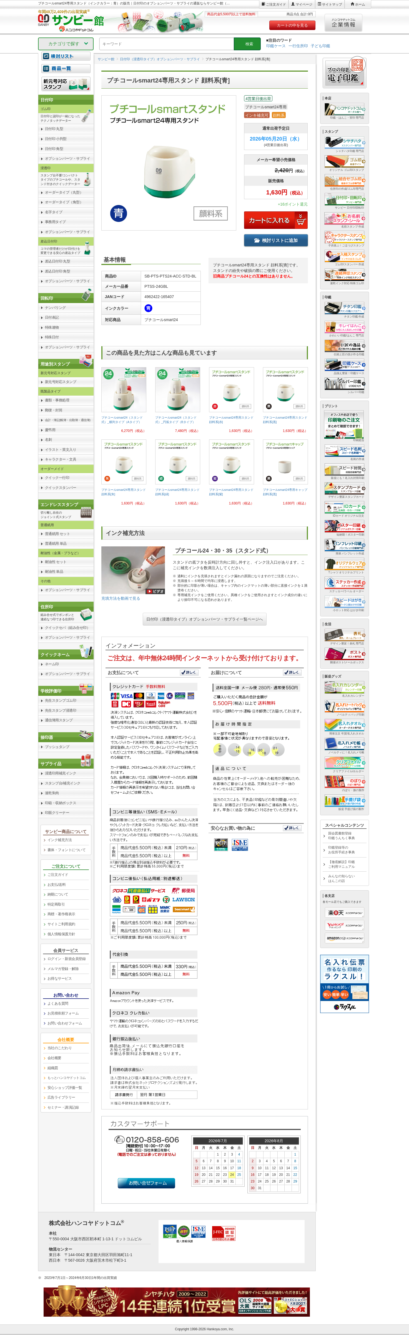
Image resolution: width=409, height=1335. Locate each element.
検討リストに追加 (276, 240)
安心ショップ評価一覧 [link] (64, 1088)
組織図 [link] (52, 1068)
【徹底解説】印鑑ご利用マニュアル (341, 864)
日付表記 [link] (52, 317)
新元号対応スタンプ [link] (60, 382)
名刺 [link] (48, 440)
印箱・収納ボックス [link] (60, 803)
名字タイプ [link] (53, 212)
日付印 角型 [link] (54, 149)
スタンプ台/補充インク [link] (63, 783)
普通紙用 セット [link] (57, 534)
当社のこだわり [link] (59, 1048)
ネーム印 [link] (52, 664)
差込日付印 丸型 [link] (57, 261)
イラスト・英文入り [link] (60, 450)
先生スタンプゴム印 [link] (60, 700)
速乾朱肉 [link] (52, 793)
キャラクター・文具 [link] (60, 459)
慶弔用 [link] (50, 430)
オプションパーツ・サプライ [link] (67, 158)
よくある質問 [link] (57, 1003)
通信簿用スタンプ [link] (59, 720)
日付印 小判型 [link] (56, 139)
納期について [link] (57, 894)
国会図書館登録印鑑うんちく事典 (341, 835)
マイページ (304, 4)
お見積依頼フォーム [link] (63, 1013)
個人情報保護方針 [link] (61, 934)
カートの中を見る (292, 25)
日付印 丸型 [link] (54, 129)
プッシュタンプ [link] (57, 747)
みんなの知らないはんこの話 (341, 878)
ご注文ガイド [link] (57, 874)
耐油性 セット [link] (56, 562)
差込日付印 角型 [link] (57, 271)
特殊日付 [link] (52, 337)
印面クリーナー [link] (57, 813)
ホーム (360, 4)
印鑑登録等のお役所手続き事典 (341, 850)
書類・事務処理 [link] (57, 400)
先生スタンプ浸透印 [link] (60, 710)
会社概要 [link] (54, 1058)
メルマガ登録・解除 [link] (63, 969)
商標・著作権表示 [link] (61, 914)
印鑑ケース (276, 46)
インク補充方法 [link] (59, 840)
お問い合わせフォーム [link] (64, 1023)
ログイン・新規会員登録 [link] (66, 959)
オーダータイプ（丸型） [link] (64, 192)
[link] (123, 402)
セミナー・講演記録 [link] (63, 1107)
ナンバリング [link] (55, 308)
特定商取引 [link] (56, 904)
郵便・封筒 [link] (53, 410)
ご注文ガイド (276, 4)
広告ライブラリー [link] (61, 1097)
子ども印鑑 (320, 46)
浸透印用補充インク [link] (60, 773)
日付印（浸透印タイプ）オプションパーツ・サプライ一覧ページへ (204, 619)
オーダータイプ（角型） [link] (64, 202)
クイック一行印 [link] (57, 478)
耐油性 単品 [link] (54, 571)
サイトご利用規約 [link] (61, 924)
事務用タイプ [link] (55, 222)
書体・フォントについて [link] (66, 850)
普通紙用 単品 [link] (56, 543)
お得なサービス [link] (59, 978)
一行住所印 (298, 46)
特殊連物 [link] (52, 327)
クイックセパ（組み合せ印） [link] (67, 628)
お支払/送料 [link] (56, 884)
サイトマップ (332, 4)
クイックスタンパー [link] (60, 488)
